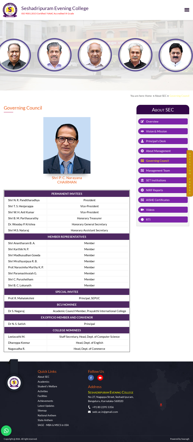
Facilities (42, 395)
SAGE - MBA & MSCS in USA (53, 425)
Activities (43, 391)
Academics (43, 381)
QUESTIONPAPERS (190, 173)
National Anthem (47, 415)
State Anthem (45, 420)
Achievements (45, 400)
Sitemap (42, 410)
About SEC (43, 376)
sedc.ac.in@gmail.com (103, 411)
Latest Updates (46, 405)
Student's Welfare (47, 386)
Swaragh (185, 439)
